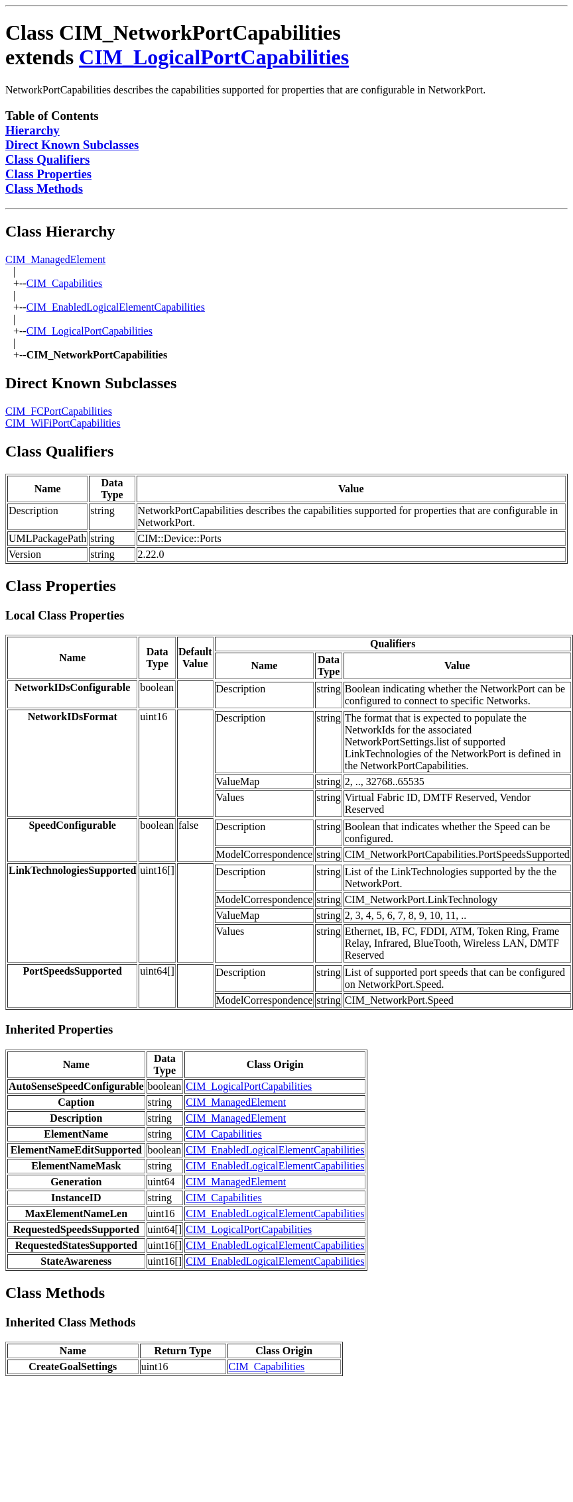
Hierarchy (32, 130)
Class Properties (48, 174)
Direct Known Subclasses (72, 145)
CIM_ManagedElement (55, 259)
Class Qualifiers (47, 159)
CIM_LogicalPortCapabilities (214, 57)
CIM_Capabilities (65, 283)
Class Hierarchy (60, 231)
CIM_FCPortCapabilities (58, 411)
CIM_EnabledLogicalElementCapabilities (116, 307)
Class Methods (44, 188)
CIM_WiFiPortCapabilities (63, 423)
